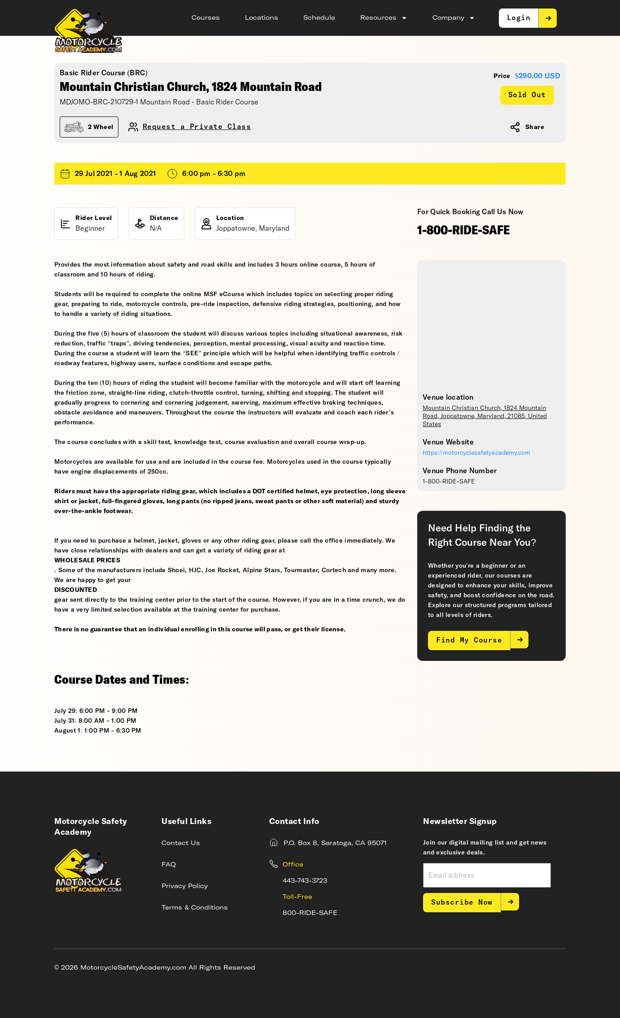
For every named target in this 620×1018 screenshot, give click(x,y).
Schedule (319, 18)
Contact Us (181, 843)
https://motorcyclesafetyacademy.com (476, 453)
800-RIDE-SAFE (310, 913)
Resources (383, 18)
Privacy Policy (185, 886)
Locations (261, 18)
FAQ (169, 865)
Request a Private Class (197, 127)
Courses (206, 18)
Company (453, 18)
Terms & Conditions (194, 908)
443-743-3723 (305, 881)
